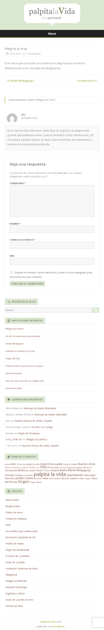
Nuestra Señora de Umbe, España (33, 420)
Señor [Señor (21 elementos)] (94, 478)
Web (12, 255)
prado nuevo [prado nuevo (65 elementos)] (24, 478)
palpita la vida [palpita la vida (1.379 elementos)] (50, 474)
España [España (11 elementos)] (70, 467)
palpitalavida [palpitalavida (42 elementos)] (75, 475)
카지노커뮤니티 (14, 439)
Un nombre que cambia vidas (22, 531)
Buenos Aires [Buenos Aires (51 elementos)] (86, 464)
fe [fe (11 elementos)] (91, 467)
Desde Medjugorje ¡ (20, 81)
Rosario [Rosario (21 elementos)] (38, 478)
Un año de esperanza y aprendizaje (23, 336)
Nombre (15, 223)
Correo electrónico (22, 239)
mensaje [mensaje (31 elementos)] (9, 475)
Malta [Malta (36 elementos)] (63, 470)
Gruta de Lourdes (15, 562)
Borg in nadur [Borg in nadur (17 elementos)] (70, 464)
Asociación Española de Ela (21, 537)
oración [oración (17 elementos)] (29, 475)
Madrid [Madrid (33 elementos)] (55, 470)
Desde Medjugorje (14, 343)
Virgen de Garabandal (17, 549)
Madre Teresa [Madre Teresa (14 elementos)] (43, 470)
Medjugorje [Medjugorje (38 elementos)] (83, 470)
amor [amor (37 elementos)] (13, 464)
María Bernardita (14, 373)
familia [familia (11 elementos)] (86, 467)
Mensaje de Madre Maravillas (40, 408)
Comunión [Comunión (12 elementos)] (15, 467)
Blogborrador (13, 506)
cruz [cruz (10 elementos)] (38, 467)
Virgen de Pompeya (29, 433)
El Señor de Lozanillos (18, 556)
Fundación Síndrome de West (22, 568)
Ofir (23, 114)
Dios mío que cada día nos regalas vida (25, 380)
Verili (8, 525)
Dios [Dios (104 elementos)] (43, 467)
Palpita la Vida (48, 621)
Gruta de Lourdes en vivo (19, 599)
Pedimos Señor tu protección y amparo (25, 366)
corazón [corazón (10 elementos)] (24, 467)
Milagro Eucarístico (15, 328)
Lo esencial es (87, 81)
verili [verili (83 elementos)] (8, 482)
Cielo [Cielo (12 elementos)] (7, 467)
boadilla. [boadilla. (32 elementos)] (58, 464)
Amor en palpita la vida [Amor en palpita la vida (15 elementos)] (28, 464)
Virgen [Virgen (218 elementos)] (23, 481)
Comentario (18, 183)
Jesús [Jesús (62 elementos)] (21, 470)
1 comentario (33, 53)
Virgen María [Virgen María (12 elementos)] (36, 482)
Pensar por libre (14, 606)
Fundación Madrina (16, 518)
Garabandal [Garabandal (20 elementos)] (11, 470)
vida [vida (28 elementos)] (15, 482)
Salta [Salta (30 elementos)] (45, 478)
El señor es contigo (42, 427)
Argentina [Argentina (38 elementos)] (46, 464)
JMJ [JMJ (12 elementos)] (27, 470)
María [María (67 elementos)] (71, 470)
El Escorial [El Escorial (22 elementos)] (53, 467)
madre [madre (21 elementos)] (32, 470)
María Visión (12, 499)
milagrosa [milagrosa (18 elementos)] (20, 475)
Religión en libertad (16, 580)
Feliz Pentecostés (14, 388)
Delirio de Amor (14, 512)
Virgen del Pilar (13, 358)
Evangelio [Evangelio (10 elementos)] (78, 467)
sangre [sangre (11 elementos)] (87, 478)
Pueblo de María (15, 543)
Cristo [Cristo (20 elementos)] (32, 467)
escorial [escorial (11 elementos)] (62, 467)
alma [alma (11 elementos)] (7, 464)
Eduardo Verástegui (16, 587)
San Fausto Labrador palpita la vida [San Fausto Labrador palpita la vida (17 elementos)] (66, 478)
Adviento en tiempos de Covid (20, 351)
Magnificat (11, 574)
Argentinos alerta (15, 593)
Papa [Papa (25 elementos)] (86, 475)
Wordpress (59, 626)
